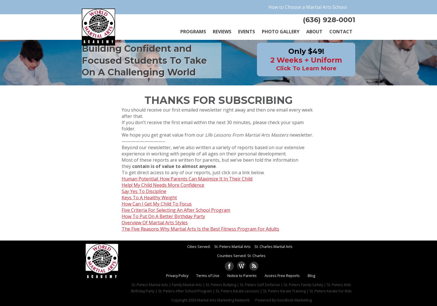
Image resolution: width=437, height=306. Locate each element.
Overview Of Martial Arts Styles (155, 222)
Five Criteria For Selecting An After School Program (176, 210)
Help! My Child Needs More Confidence (163, 185)
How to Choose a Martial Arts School (307, 7)
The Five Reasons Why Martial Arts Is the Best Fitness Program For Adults (200, 229)
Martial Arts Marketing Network (223, 300)
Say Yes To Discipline (144, 191)
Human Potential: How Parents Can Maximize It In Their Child (187, 179)
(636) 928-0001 (329, 20)
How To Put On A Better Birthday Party (163, 216)
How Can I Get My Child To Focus (157, 204)
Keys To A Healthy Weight (149, 197)
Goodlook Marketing (294, 300)
